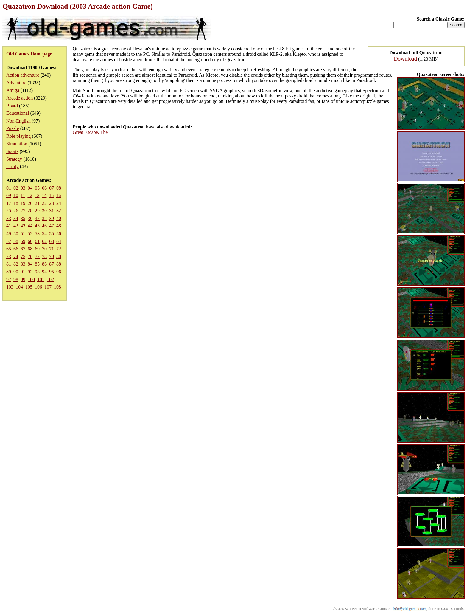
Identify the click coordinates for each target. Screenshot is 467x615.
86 (44, 264)
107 (48, 286)
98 (15, 279)
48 (58, 225)
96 (58, 271)
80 (58, 256)
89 (8, 271)
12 (29, 195)
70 (44, 248)
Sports (12, 151)
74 (15, 256)
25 (8, 210)
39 (51, 218)
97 (8, 279)
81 (8, 264)
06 (44, 187)
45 (37, 225)
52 (30, 233)
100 (31, 279)
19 (23, 203)
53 (37, 233)
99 (23, 279)
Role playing (18, 136)
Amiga (12, 90)
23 (51, 203)
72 (58, 248)
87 (51, 264)
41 (8, 225)
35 (23, 218)
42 (15, 225)
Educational (17, 113)
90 (15, 271)
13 (37, 195)
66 (15, 248)
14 (44, 195)
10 (15, 195)
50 (15, 233)
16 (58, 195)
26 (15, 210)
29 (37, 210)
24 (58, 203)
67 (23, 248)
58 (15, 241)
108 (57, 286)
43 (23, 225)
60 (30, 241)
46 (44, 225)
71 (51, 248)
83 (23, 264)
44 (30, 225)
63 (51, 241)
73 (8, 256)
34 (15, 218)
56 (58, 233)
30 (44, 210)
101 (40, 279)
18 (15, 203)
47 (51, 225)
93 (37, 271)
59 (23, 241)
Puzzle (12, 128)
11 (23, 195)
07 (51, 187)
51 (23, 233)
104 (19, 286)
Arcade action (19, 97)
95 (51, 271)
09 (8, 195)
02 (15, 187)
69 (37, 248)
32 (58, 210)
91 (23, 271)
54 (44, 233)
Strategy (14, 159)
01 (8, 187)
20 (30, 203)
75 (23, 256)
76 (30, 256)
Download (405, 58)
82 (15, 264)
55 (51, 233)
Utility (12, 166)
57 (8, 241)
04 (30, 187)
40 (58, 218)
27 (23, 210)
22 (44, 203)
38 (44, 218)
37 (37, 218)
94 (44, 271)
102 (50, 279)
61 (37, 241)
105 (28, 286)
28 (30, 210)
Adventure (16, 82)
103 (9, 286)
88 (58, 264)
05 (37, 187)
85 (37, 264)
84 (30, 264)
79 (51, 256)
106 (38, 286)
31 (51, 210)
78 (44, 256)
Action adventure (22, 75)
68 (30, 248)
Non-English (18, 120)
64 (58, 241)
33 (8, 218)
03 (23, 187)
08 (58, 187)
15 (51, 195)
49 (8, 233)
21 (37, 203)
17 (8, 203)
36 (30, 218)
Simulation (16, 143)
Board (12, 105)
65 (8, 248)
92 (30, 271)
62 (44, 241)
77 (37, 256)
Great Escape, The (90, 132)
